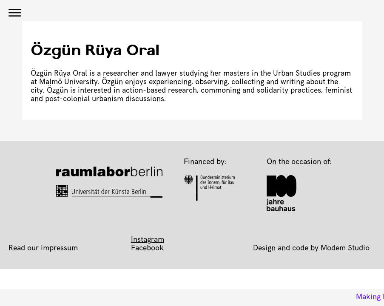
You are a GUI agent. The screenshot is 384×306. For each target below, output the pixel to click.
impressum (59, 248)
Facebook (147, 248)
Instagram (147, 240)
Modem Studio (345, 248)
